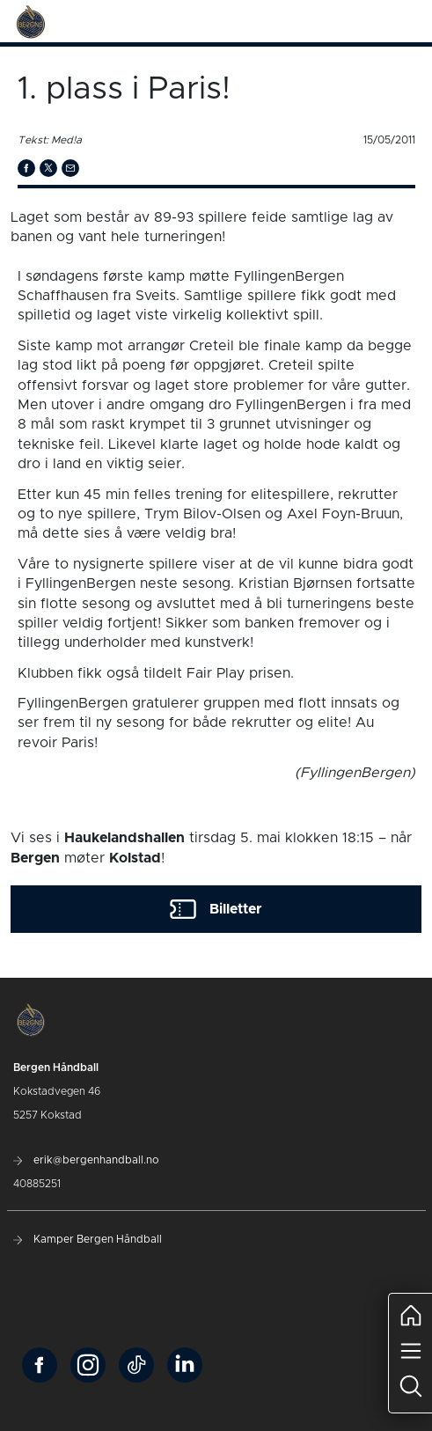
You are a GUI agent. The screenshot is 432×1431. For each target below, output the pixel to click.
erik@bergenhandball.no (86, 1160)
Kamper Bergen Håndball (87, 1239)
